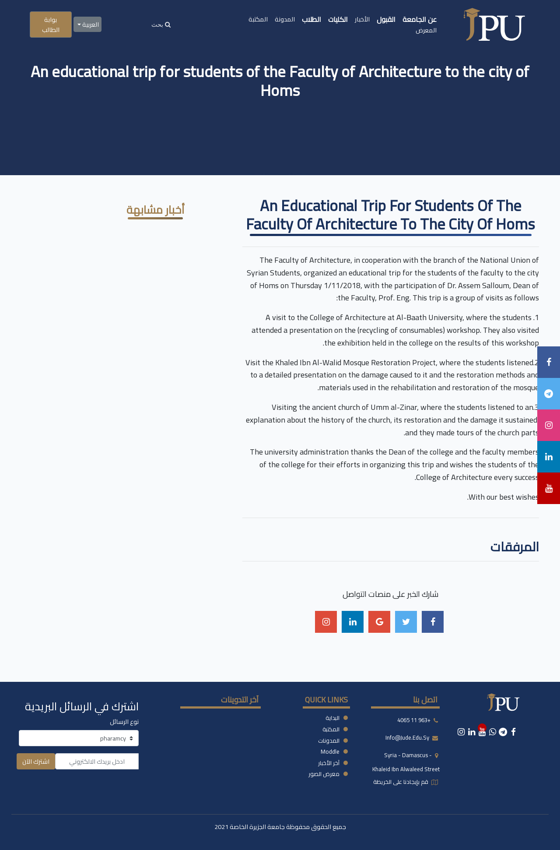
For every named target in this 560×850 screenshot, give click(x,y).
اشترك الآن (35, 761)
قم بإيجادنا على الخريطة (401, 781)
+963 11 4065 (413, 720)
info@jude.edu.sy (407, 738)
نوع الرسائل (124, 721)
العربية (90, 24)
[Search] (161, 24)
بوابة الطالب (51, 24)
